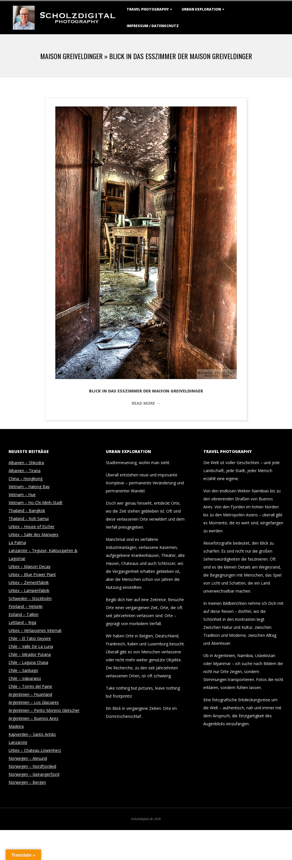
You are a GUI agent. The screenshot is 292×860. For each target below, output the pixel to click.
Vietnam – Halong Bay (29, 486)
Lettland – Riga (22, 622)
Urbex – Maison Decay (29, 566)
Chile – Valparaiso (25, 678)
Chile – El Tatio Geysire (30, 638)
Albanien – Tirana (24, 470)
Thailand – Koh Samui (29, 518)
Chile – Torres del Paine (30, 686)
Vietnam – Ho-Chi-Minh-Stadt (35, 502)
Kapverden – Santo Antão (32, 734)
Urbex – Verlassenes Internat (35, 630)
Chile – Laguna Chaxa (28, 662)
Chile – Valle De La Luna (31, 646)
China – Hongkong (25, 478)
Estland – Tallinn (23, 614)
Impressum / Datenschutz (153, 25)
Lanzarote (18, 742)
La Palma (17, 542)
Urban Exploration (201, 9)
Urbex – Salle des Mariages (33, 534)
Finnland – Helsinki (25, 606)
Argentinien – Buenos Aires (33, 718)
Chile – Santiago (23, 670)
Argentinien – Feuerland (30, 694)
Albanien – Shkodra (26, 462)
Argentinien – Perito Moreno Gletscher (44, 710)
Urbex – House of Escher (31, 526)
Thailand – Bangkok (27, 510)
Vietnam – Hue (22, 494)
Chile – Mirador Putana (30, 654)
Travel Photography (148, 9)
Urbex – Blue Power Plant (32, 574)
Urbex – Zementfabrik (29, 582)
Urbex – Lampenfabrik (29, 590)
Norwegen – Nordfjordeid (32, 766)
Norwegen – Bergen (27, 782)
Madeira (16, 726)
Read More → (146, 403)
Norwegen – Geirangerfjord (34, 774)
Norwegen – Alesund (28, 758)
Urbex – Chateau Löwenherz (35, 750)
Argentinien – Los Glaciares (34, 702)
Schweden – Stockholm (30, 598)
